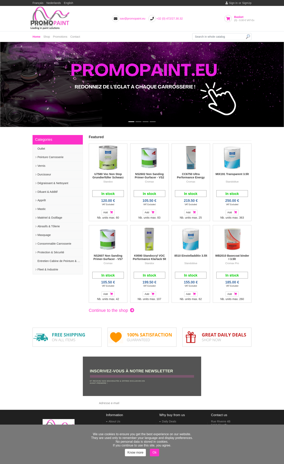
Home (36, 36)
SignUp (246, 3)
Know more (135, 452)
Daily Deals (169, 421)
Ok (154, 452)
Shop (46, 36)
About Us (114, 421)
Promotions (60, 36)
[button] (6, 84)
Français (38, 3)
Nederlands (53, 3)
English (68, 3)
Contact (75, 36)
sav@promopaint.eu (132, 18)
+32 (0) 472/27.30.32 (169, 18)
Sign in (233, 3)
